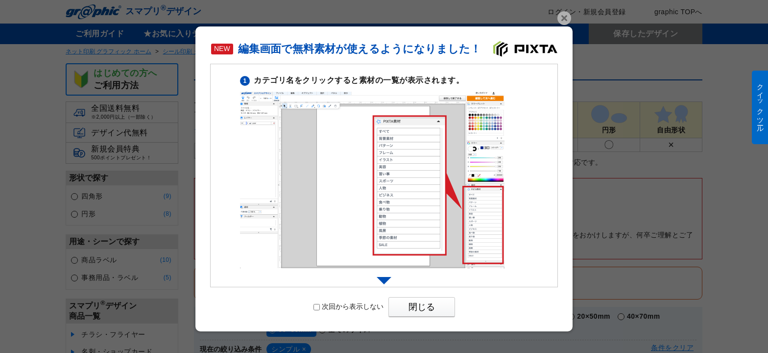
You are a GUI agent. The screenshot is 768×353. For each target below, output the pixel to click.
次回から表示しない (348, 306)
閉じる (421, 307)
